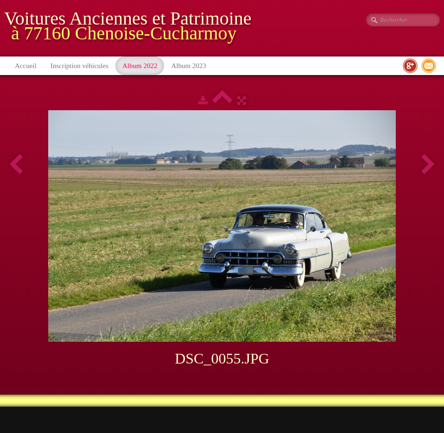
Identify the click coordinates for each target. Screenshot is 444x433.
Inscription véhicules (79, 65)
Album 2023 (188, 65)
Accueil (26, 65)
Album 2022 (139, 65)
